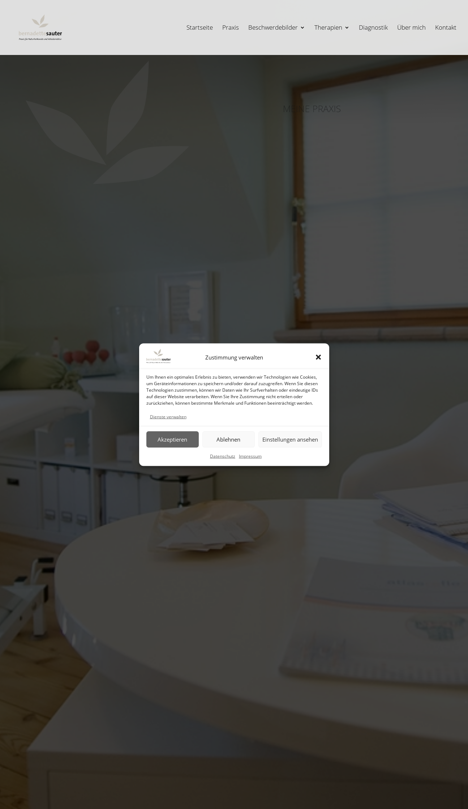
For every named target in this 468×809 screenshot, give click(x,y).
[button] (318, 357)
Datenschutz (222, 456)
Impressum (250, 456)
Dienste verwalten (168, 416)
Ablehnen (228, 439)
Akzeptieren (172, 439)
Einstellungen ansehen (290, 439)
